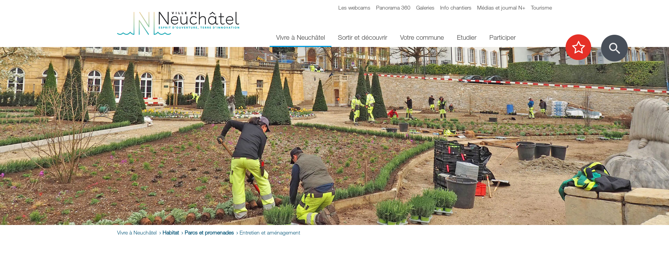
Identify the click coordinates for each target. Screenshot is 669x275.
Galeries (425, 7)
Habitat (170, 232)
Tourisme (541, 7)
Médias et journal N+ (501, 7)
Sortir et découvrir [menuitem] (362, 37)
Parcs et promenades (209, 232)
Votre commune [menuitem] (422, 37)
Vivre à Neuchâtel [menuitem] (300, 37)
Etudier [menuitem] (466, 37)
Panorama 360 (393, 7)
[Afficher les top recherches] (582, 47)
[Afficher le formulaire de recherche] (614, 48)
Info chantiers (455, 7)
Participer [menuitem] (502, 37)
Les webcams (354, 7)
